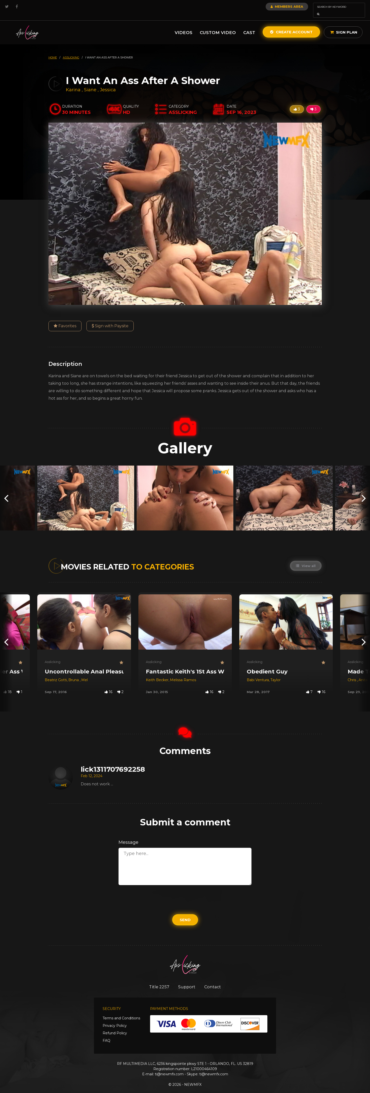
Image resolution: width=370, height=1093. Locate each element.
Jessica (108, 83)
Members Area (273, 6)
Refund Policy (115, 1026)
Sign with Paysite (110, 319)
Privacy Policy (115, 1019)
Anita (363, 673)
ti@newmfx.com (169, 1067)
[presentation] (6, 491)
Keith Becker (157, 673)
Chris (352, 673)
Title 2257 (157, 979)
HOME (52, 50)
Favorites (65, 319)
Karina (74, 83)
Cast (249, 25)
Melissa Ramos (183, 673)
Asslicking (52, 655)
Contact (214, 979)
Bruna (74, 673)
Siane (91, 83)
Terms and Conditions (121, 1011)
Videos (183, 25)
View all (306, 559)
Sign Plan (343, 25)
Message (128, 835)
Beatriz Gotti (56, 673)
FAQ (106, 1034)
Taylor (275, 673)
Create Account (291, 25)
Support (187, 979)
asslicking (71, 50)
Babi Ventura (258, 673)
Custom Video (218, 25)
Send (185, 912)
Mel (84, 673)
